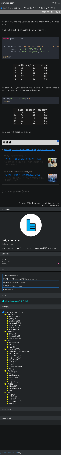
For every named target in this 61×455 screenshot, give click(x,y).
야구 (12, 392)
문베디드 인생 (14, 313)
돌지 (8, 320)
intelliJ (13, 375)
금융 (12, 395)
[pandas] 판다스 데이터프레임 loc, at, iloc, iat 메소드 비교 (29, 180)
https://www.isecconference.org (16, 202)
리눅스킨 (11, 306)
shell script (15, 351)
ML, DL (14, 384)
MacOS (14, 421)
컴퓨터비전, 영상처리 (19, 382)
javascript (15, 353)
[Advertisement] (30, 33)
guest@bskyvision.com (9, 452)
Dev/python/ (7, 8)
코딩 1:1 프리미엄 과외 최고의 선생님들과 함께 (24, 189)
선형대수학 (15, 386)
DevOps (12, 401)
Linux (13, 416)
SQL (12, 364)
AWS (13, 410)
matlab (14, 358)
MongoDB (14, 366)
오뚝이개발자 (12, 316)
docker (14, 406)
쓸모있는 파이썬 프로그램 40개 (20, 309)
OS (10, 414)
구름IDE (13, 412)
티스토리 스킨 (15, 432)
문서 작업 (14, 434)
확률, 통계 (15, 388)
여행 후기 (14, 429)
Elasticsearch (16, 369)
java (12, 349)
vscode (14, 373)
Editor (11, 371)
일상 (12, 425)
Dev (11, 345)
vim (12, 377)
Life (11, 423)
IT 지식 (13, 390)
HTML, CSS (15, 356)
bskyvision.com (7, 3)
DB (10, 362)
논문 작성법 (15, 397)
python (14, 347)
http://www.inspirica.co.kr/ (13, 186)
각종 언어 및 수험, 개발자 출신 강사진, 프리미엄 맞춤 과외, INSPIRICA (24, 194)
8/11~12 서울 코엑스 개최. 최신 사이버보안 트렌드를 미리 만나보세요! (24, 209)
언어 (12, 399)
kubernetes (15, 408)
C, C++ (14, 360)
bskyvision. (55, 236)
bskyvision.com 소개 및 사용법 (15, 331)
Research (13, 379)
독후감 (13, 427)
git (12, 403)
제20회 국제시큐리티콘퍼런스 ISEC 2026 (22, 205)
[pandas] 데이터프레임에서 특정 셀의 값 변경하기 (34, 8)
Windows (15, 419)
